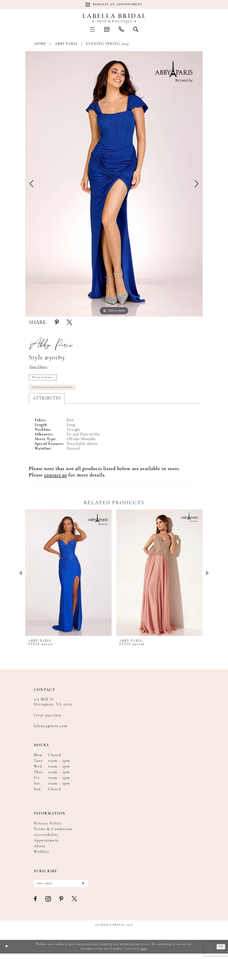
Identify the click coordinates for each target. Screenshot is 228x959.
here (144, 954)
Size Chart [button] (40, 367)
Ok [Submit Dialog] (220, 952)
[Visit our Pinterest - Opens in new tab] (61, 905)
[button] (92, 29)
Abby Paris (66, 44)
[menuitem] (92, 29)
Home (40, 44)
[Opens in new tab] (55, 479)
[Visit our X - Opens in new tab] (75, 904)
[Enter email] (61, 888)
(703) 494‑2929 (47, 719)
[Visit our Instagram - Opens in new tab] (48, 904)
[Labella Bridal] (114, 18)
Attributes (47, 402)
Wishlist (41, 856)
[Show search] (135, 29)
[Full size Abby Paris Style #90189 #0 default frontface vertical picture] (114, 183)
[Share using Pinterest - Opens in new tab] (57, 323)
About (40, 850)
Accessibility (46, 839)
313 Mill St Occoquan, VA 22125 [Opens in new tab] (53, 706)
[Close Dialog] (7, 952)
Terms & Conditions (53, 833)
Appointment (46, 844)
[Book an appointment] (114, 4)
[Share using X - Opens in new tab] (69, 322)
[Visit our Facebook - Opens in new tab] (35, 905)
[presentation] (68, 576)
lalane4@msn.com (50, 730)
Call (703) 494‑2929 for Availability (56, 391)
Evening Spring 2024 (107, 44)
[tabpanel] (114, 183)
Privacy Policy (48, 827)
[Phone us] (121, 29)
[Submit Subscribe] (83, 888)
